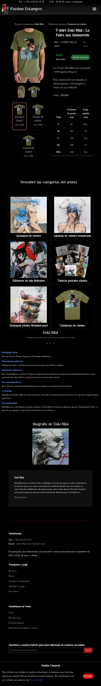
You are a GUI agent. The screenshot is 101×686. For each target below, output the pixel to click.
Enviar (88, 650)
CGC (11, 613)
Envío (11, 576)
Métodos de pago (17, 586)
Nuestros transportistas (19, 581)
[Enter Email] (46, 650)
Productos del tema (68, 24)
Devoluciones (15, 618)
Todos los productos (29, 24)
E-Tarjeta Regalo (16, 623)
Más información (20, 497)
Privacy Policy (36, 680)
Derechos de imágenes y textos (23, 628)
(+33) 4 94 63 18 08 (34, 2)
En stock (13, 571)
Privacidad (13, 591)
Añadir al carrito (80, 57)
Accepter (88, 676)
